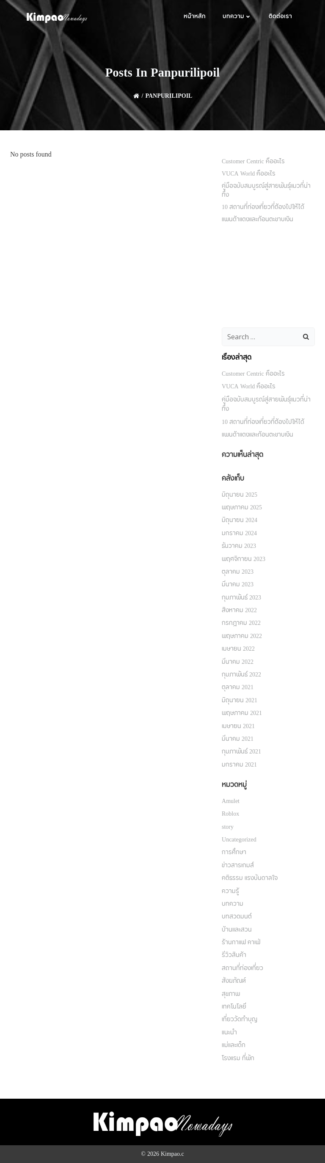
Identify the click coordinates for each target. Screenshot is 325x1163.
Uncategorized (239, 840)
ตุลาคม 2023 (237, 572)
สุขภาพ (231, 994)
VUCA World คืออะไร (248, 174)
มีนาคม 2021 (237, 739)
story (228, 827)
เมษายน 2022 (238, 649)
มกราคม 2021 (239, 765)
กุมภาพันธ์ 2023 (241, 598)
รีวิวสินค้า (234, 955)
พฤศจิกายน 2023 (243, 559)
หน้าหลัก (195, 17)
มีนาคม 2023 (237, 585)
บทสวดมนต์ (237, 917)
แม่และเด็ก (233, 1045)
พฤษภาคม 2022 (242, 636)
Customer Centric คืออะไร (253, 162)
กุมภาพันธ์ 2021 (241, 752)
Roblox (230, 814)
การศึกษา (234, 852)
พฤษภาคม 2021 (242, 713)
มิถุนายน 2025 (239, 495)
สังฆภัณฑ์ (234, 981)
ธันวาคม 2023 (239, 546)
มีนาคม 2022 (237, 662)
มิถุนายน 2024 (239, 520)
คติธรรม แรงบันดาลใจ (250, 878)
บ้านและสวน (237, 930)
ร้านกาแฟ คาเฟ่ (241, 943)
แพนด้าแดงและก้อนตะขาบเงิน (257, 219)
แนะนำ (229, 1033)
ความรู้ (230, 891)
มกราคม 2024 (239, 533)
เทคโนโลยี (234, 1007)
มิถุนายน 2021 (239, 701)
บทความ (237, 17)
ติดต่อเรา (280, 17)
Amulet (231, 801)
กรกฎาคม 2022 (241, 623)
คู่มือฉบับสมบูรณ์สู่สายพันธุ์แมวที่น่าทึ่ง (266, 190)
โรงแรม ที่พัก (238, 1058)
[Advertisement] (268, 276)
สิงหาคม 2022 (239, 610)
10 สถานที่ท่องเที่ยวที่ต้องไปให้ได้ (263, 207)
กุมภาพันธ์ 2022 (241, 675)
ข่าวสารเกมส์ (238, 866)
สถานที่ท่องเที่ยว (242, 968)
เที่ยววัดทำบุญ (239, 1020)
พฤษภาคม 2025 (242, 508)
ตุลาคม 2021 (237, 687)
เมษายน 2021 (238, 726)
